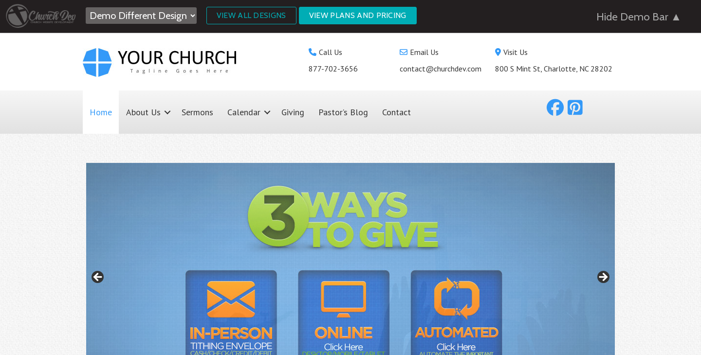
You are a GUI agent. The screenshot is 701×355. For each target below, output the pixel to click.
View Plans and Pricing (357, 15)
